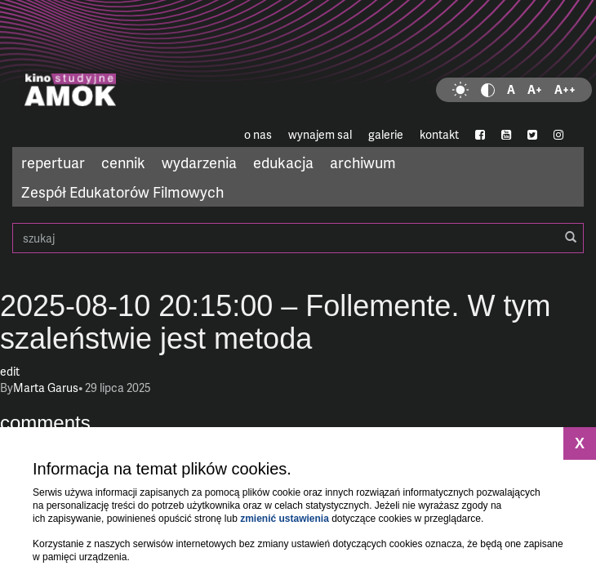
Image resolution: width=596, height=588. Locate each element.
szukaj (298, 238)
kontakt (439, 134)
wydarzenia (199, 162)
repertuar (53, 162)
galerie (385, 134)
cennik (123, 162)
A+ (534, 89)
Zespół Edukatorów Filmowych (122, 191)
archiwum (363, 162)
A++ (565, 89)
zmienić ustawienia (284, 518)
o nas (258, 134)
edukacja (283, 162)
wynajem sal (320, 134)
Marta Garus (45, 387)
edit (10, 371)
